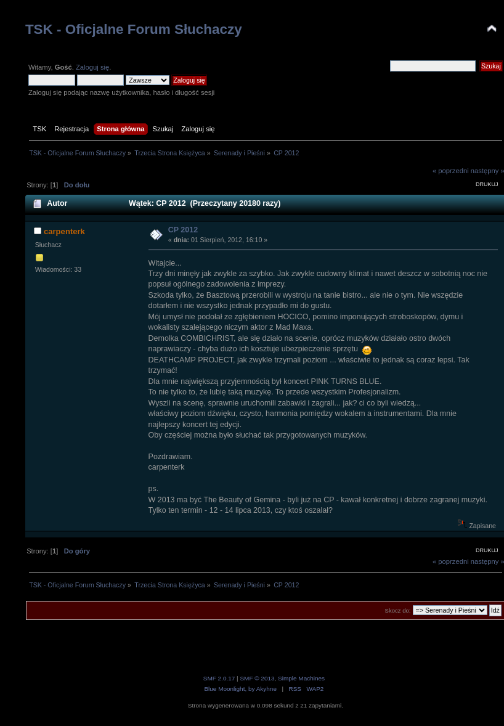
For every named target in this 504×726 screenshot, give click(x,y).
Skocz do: (398, 610)
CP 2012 (183, 230)
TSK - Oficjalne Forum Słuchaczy (133, 29)
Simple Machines (301, 678)
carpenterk (64, 231)
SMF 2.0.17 (219, 678)
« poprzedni (451, 170)
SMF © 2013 (257, 678)
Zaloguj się (92, 67)
